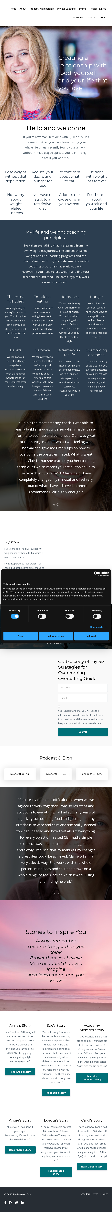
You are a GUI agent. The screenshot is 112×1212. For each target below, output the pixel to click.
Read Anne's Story (20, 1071)
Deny (20, 636)
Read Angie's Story (20, 1149)
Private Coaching (66, 8)
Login (103, 17)
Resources (79, 17)
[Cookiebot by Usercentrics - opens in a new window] (96, 573)
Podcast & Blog (98, 8)
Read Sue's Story (56, 1092)
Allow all (91, 636)
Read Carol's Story (91, 1166)
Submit (83, 731)
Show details (96, 627)
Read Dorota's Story (56, 1172)
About (23, 8)
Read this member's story (92, 1078)
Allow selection (56, 636)
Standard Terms (87, 1194)
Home (13, 8)
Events (82, 8)
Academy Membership (42, 8)
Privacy (104, 1194)
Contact (92, 17)
